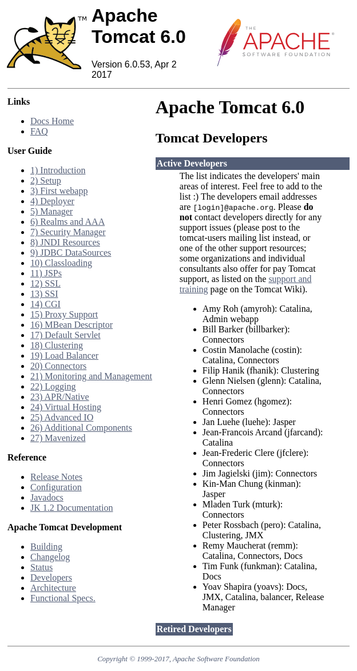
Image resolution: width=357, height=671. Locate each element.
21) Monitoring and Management (91, 376)
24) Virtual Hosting (65, 407)
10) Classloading (61, 263)
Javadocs (47, 497)
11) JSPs (46, 273)
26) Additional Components (81, 427)
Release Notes (56, 477)
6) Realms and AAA (67, 222)
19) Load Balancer (64, 355)
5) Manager (51, 211)
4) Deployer (52, 201)
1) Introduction (57, 170)
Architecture (53, 588)
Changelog (50, 557)
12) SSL (45, 283)
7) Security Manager (68, 232)
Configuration (56, 487)
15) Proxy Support (64, 314)
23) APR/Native (59, 397)
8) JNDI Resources (65, 242)
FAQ (39, 131)
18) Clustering (56, 345)
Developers (51, 577)
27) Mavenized (57, 438)
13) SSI (44, 294)
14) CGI (45, 304)
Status (41, 567)
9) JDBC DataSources (70, 252)
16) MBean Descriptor (71, 324)
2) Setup (45, 180)
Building (46, 546)
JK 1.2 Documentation (71, 508)
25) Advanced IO (61, 417)
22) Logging (53, 386)
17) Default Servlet (65, 335)
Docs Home (52, 121)
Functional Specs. (63, 598)
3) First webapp (59, 191)
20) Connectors (58, 366)
